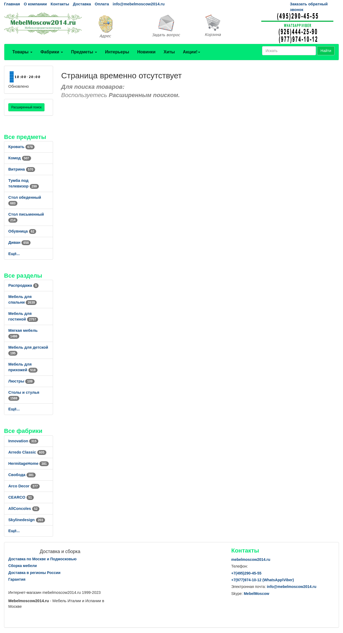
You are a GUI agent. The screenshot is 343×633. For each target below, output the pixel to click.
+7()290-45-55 (246, 573)
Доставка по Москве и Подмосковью (42, 559)
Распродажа (23, 285)
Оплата (102, 4)
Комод (19, 158)
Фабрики (51, 52)
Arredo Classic (27, 452)
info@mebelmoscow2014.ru (139, 4)
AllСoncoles (23, 508)
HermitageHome (28, 463)
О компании (35, 4)
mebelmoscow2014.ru (250, 559)
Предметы (84, 52)
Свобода (22, 475)
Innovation (23, 441)
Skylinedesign (26, 520)
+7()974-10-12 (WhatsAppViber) (262, 580)
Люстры (21, 381)
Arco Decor (24, 486)
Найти (325, 51)
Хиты (169, 52)
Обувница (22, 231)
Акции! (191, 52)
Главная (12, 4)
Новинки (146, 52)
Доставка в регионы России (34, 573)
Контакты (60, 4)
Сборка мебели (22, 566)
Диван (19, 242)
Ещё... (14, 254)
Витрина (21, 169)
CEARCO (21, 497)
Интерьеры (117, 52)
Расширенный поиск (26, 107)
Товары (22, 52)
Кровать (21, 147)
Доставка (82, 4)
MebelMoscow (256, 593)
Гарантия (16, 579)
